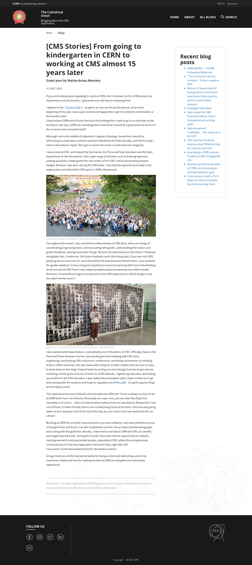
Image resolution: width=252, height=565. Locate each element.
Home (174, 17)
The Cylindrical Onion (52, 14)
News (49, 33)
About (189, 17)
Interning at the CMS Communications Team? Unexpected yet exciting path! (201, 119)
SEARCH (231, 17)
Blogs (61, 33)
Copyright (119, 560)
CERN (30, 3)
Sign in (221, 3)
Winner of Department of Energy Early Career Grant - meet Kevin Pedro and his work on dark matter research (203, 97)
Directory (233, 3)
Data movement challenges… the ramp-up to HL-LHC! (204, 133)
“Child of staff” (74, 108)
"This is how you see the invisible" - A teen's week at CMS (203, 81)
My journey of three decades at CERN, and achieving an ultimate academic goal (203, 168)
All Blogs (208, 17)
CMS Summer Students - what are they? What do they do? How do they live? (203, 144)
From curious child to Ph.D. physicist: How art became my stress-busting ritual (203, 181)
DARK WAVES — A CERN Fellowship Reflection (200, 71)
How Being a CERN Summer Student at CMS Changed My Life (203, 157)
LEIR (124, 383)
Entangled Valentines (199, 108)
